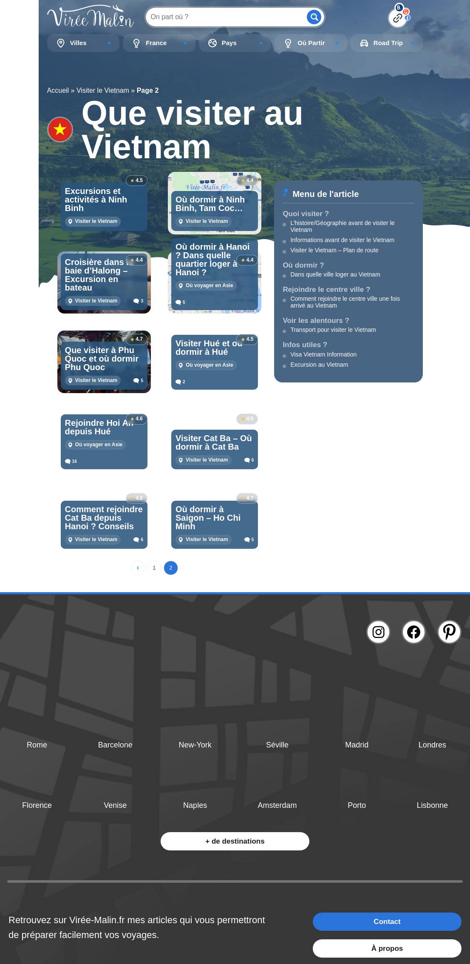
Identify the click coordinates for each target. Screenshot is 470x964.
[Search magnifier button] (314, 17)
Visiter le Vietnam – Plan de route (334, 250)
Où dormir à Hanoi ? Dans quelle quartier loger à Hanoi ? (212, 259)
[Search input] (225, 16)
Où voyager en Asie (209, 285)
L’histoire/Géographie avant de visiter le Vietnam (342, 226)
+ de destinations (234, 841)
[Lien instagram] (378, 632)
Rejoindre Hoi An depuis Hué (99, 427)
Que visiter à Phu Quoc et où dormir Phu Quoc (102, 358)
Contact (387, 922)
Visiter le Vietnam (102, 90)
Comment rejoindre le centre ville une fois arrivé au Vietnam (345, 302)
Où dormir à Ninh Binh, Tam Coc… (210, 203)
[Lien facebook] (414, 632)
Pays (229, 42)
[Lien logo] (90, 16)
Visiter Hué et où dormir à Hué (209, 347)
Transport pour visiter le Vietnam (333, 329)
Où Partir (311, 42)
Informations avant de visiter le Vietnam (342, 240)
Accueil (58, 90)
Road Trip (388, 42)
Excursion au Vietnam (319, 364)
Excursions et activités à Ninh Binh (96, 199)
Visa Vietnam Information (323, 354)
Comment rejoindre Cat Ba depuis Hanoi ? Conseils (104, 517)
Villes (78, 42)
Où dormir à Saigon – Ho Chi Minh (208, 517)
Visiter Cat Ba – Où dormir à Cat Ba (214, 442)
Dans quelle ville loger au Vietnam (335, 274)
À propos (387, 948)
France (156, 42)
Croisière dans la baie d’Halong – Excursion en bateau (99, 275)
